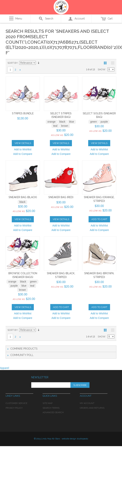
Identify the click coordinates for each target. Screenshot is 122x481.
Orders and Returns (92, 408)
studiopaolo (82, 439)
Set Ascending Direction (39, 63)
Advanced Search (53, 412)
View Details (23, 143)
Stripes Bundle (23, 113)
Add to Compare (22, 153)
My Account (87, 403)
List (112, 63)
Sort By (12, 62)
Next (20, 70)
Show (101, 69)
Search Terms (51, 408)
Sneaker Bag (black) (23, 197)
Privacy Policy (14, 408)
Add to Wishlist (22, 149)
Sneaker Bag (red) (60, 197)
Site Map (47, 403)
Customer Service (16, 403)
